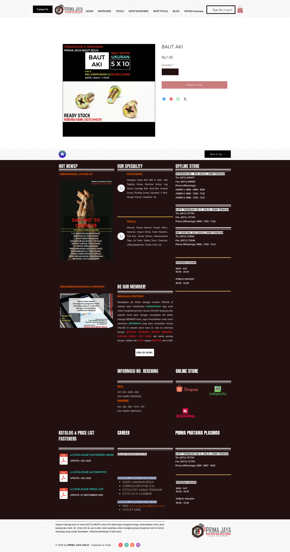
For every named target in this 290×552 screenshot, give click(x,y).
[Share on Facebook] (164, 99)
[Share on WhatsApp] (178, 99)
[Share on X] (185, 99)
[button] (43, 9)
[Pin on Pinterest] (171, 99)
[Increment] (175, 72)
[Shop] (121, 188)
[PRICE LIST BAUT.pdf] (64, 493)
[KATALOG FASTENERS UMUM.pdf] (64, 459)
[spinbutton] (170, 72)
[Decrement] (164, 72)
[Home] (62, 154)
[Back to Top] (218, 154)
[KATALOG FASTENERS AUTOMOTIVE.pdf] (64, 476)
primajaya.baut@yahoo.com (147, 505)
